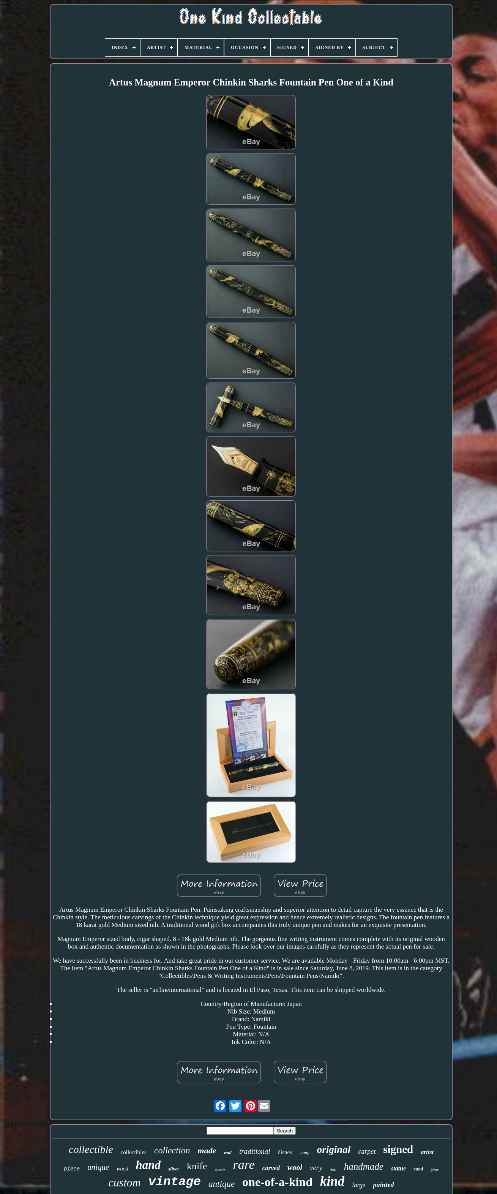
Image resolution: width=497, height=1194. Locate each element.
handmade (363, 1166)
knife (197, 1166)
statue (398, 1168)
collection (172, 1150)
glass (435, 1170)
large (358, 1185)
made (207, 1150)
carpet (367, 1151)
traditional (254, 1151)
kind (332, 1181)
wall (228, 1152)
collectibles (134, 1152)
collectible (91, 1149)
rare (244, 1165)
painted (383, 1185)
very (316, 1168)
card (418, 1169)
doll (333, 1169)
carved (271, 1168)
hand (148, 1165)
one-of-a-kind (277, 1182)
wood (122, 1169)
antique (221, 1184)
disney (285, 1152)
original (334, 1149)
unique (98, 1167)
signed (398, 1149)
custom (124, 1182)
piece (72, 1169)
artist (427, 1152)
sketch (220, 1169)
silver (173, 1169)
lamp (304, 1152)
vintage (174, 1182)
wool (294, 1167)
